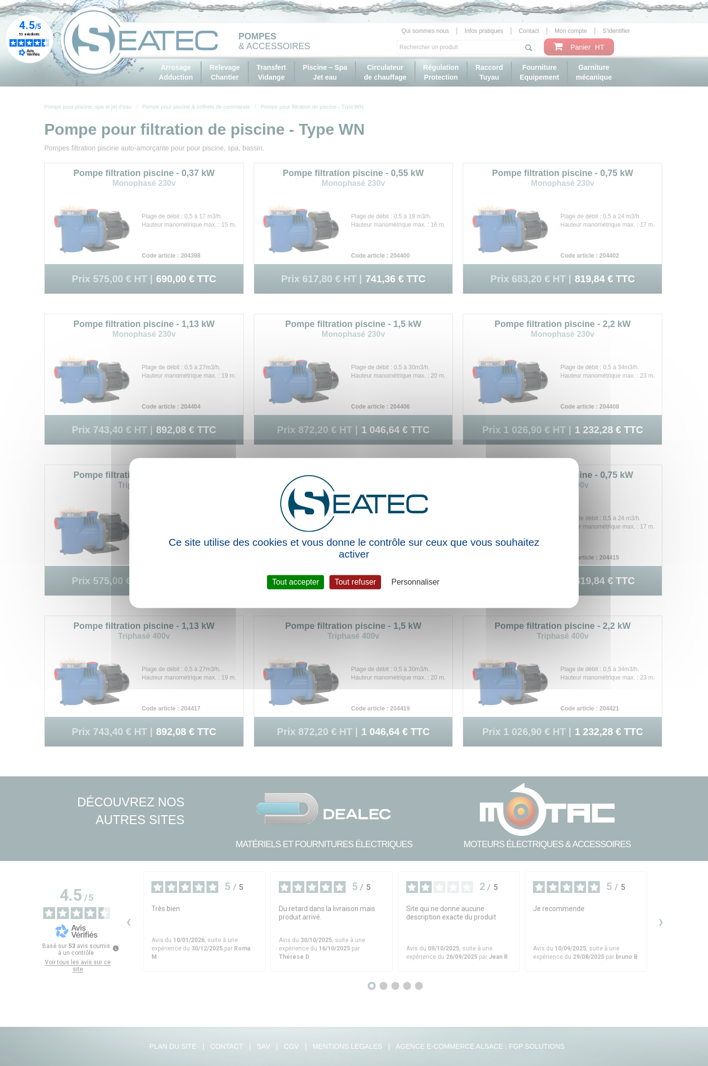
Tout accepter (295, 582)
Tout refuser (355, 582)
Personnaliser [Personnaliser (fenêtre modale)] (415, 582)
